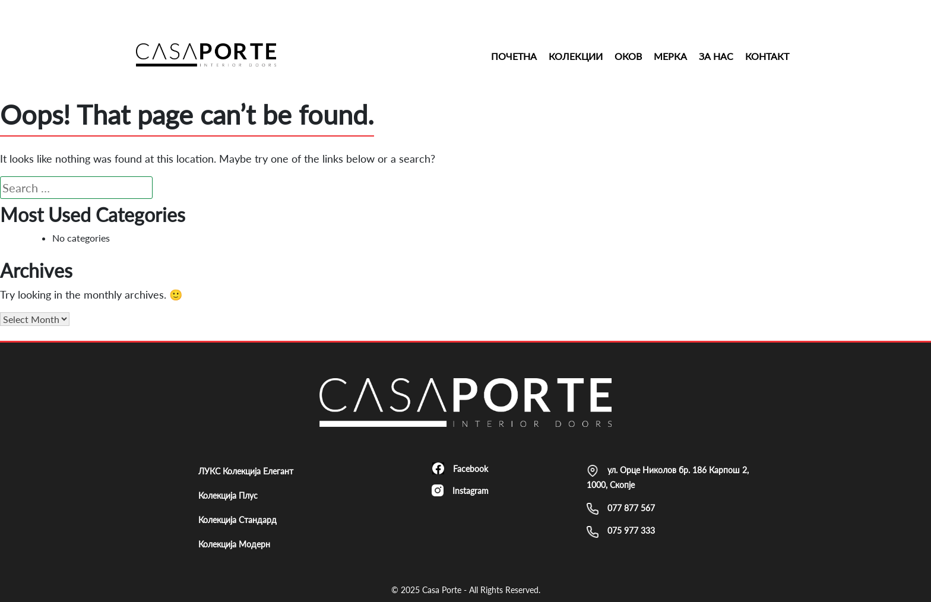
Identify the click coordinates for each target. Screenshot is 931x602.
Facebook (460, 468)
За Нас (716, 56)
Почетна (514, 56)
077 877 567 (621, 509)
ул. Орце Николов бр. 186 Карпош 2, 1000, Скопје (668, 477)
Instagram (460, 490)
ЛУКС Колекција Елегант (245, 471)
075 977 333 (621, 531)
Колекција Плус (228, 495)
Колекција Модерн (234, 544)
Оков (628, 56)
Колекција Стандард (237, 520)
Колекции (576, 56)
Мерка (670, 56)
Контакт (767, 56)
